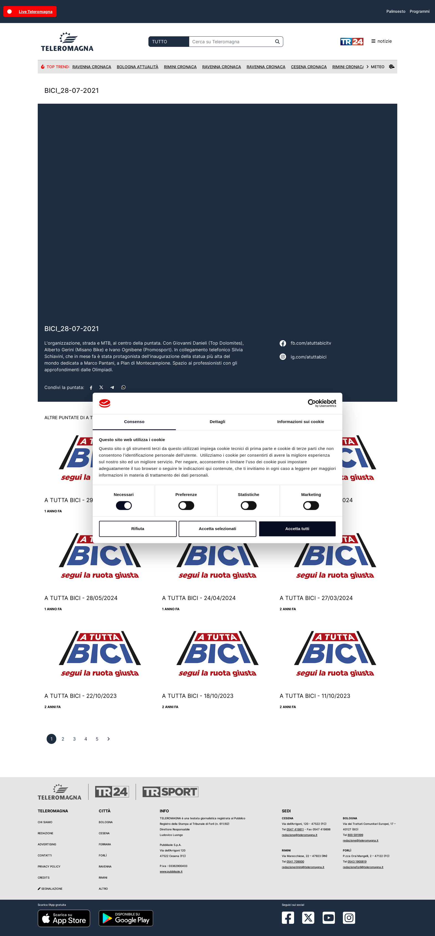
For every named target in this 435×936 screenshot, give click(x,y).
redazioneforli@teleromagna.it (363, 867)
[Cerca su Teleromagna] (230, 41)
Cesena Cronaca (309, 66)
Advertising (47, 844)
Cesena (104, 833)
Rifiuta (137, 528)
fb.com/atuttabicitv (311, 343)
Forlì (103, 855)
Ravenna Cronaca (91, 66)
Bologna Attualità (137, 66)
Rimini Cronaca (180, 66)
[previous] (51, 739)
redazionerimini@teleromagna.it (303, 867)
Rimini (103, 877)
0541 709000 (295, 861)
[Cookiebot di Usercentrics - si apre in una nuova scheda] (312, 403)
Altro (103, 888)
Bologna (106, 822)
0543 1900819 (357, 861)
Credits (43, 877)
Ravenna (105, 866)
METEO (380, 66)
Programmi (419, 11)
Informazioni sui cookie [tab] (300, 421)
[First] (108, 739)
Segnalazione (50, 888)
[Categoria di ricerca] (168, 41)
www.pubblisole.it (171, 871)
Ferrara (105, 844)
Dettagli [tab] (217, 421)
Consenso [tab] (134, 421)
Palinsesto (395, 11)
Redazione (45, 833)
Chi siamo (45, 822)
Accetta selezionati (217, 528)
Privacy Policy (49, 866)
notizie (366, 41)
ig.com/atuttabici (309, 357)
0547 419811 (295, 829)
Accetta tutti (297, 528)
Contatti (45, 855)
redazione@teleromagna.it (299, 834)
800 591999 (355, 834)
